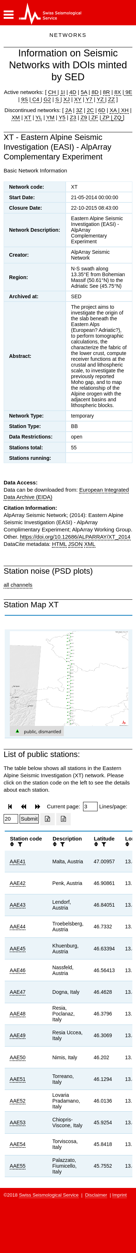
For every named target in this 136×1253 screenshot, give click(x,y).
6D (101, 110)
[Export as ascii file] (63, 819)
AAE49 (18, 1035)
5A (84, 92)
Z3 (73, 117)
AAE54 (18, 1144)
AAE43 (18, 905)
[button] (8, 14)
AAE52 (18, 1101)
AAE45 (18, 948)
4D (72, 92)
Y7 (89, 99)
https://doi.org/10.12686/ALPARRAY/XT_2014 (75, 537)
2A (68, 110)
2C (90, 110)
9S (24, 99)
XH (124, 110)
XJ (66, 99)
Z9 (84, 117)
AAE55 (18, 1166)
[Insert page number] (90, 806)
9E (128, 92)
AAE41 (18, 861)
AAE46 (18, 970)
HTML (59, 544)
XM (16, 117)
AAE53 (18, 1122)
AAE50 (18, 1057)
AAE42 (18, 883)
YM (50, 117)
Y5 (62, 117)
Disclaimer (96, 1195)
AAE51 (18, 1079)
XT (27, 117)
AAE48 (18, 1014)
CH (53, 92)
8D (94, 92)
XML (89, 544)
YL (39, 117)
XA (114, 110)
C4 (36, 99)
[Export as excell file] (47, 819)
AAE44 (18, 926)
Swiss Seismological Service (49, 1195)
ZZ (111, 99)
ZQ (116, 117)
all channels (18, 585)
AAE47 (18, 992)
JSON (75, 544)
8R (106, 92)
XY (78, 99)
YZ (101, 99)
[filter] (19, 844)
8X (117, 92)
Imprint (119, 1195)
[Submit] (29, 819)
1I (62, 92)
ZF (94, 117)
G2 (47, 99)
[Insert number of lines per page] (11, 819)
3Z (79, 110)
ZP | (106, 117)
